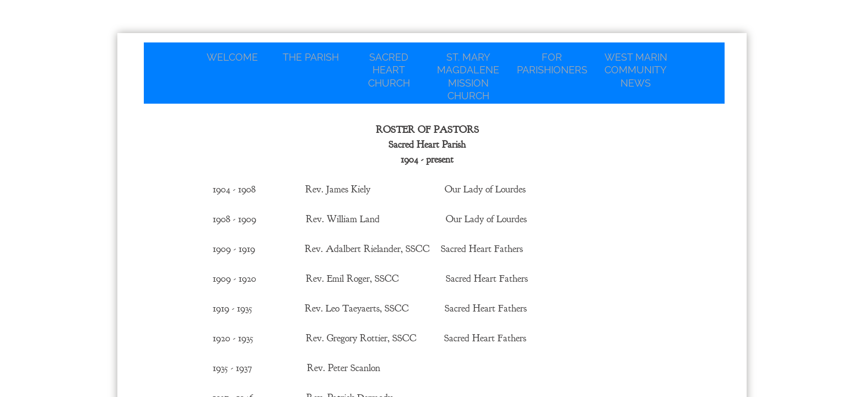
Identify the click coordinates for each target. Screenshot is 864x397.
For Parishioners (552, 63)
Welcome (232, 57)
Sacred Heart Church (389, 70)
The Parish (311, 57)
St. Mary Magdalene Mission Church (468, 76)
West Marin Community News (635, 70)
